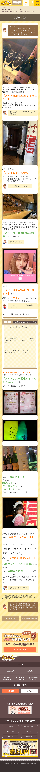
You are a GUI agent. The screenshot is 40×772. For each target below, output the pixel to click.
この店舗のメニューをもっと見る (25, 322)
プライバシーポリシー (29, 727)
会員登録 (10, 691)
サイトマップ (29, 731)
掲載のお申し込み (29, 736)
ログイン (31, 4)
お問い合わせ (10, 731)
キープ (26, 4)
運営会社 (10, 736)
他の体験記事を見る (29, 618)
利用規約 (10, 727)
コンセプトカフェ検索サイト (8, 658)
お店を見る (10, 618)
